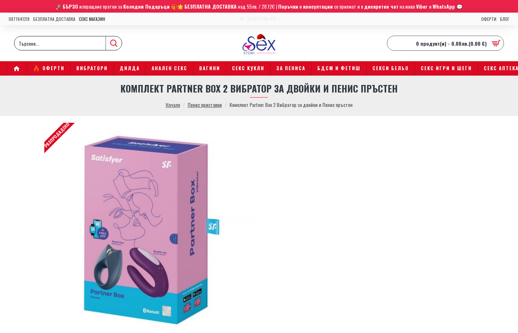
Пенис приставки (205, 104)
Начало (173, 104)
